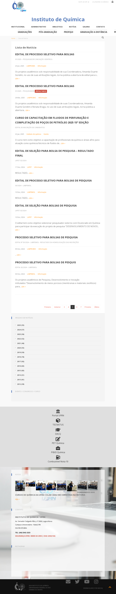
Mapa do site (84, 2)
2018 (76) (20, 357)
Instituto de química (34, 134)
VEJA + (17, 499)
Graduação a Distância (93, 32)
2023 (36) (20, 334)
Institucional (18, 27)
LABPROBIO (31, 98)
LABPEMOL (31, 192)
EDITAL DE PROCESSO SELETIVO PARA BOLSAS (44, 54)
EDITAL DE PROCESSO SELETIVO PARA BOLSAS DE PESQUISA (53, 180)
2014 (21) (20, 375)
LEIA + (17, 79)
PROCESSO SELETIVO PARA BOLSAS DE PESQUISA (46, 237)
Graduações (25, 32)
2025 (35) (20, 325)
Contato (100, 27)
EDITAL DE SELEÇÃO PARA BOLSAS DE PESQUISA (46, 205)
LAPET (29, 167)
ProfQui (68, 32)
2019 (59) (20, 352)
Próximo (88, 307)
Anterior (57, 307)
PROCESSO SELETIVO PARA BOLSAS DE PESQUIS (45, 262)
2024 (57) (20, 330)
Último (96, 307)
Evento (46, 134)
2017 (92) (20, 361)
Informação (42, 66)
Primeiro (47, 307)
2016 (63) (20, 366)
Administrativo (38, 27)
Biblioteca (58, 27)
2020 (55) (20, 348)
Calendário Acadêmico (100, 2)
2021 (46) (20, 343)
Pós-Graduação (48, 32)
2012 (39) (20, 384)
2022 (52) (20, 339)
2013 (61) (20, 379)
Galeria (86, 27)
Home (13, 38)
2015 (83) (20, 370)
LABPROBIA (31, 66)
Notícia (72, 27)
